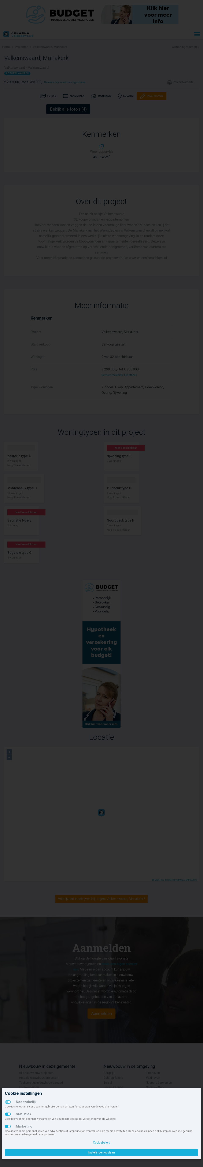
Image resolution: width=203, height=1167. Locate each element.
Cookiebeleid (101, 1142)
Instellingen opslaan (101, 1152)
